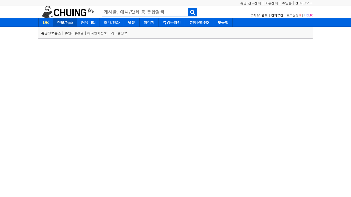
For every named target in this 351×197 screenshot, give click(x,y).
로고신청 (294, 15)
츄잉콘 (287, 3)
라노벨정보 (119, 33)
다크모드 (304, 3)
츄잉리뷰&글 (74, 33)
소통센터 (271, 3)
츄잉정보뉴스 (51, 33)
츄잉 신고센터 (250, 3)
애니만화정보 (97, 33)
